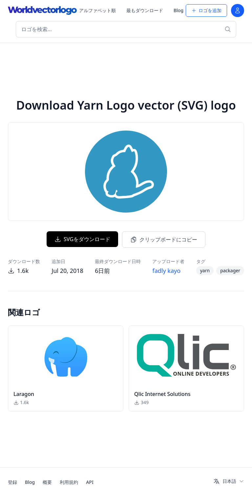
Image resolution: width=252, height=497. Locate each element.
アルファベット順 (97, 10)
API (90, 482)
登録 (12, 482)
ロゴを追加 (206, 10)
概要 (47, 482)
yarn (205, 270)
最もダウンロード (144, 10)
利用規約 (69, 482)
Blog (178, 10)
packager (230, 270)
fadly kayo (166, 271)
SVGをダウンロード (82, 239)
